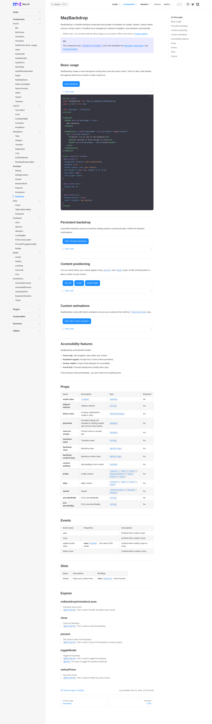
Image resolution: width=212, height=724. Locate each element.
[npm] (197, 4)
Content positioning (179, 30)
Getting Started (141, 34)
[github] (188, 4)
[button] (27, 12)
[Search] (59, 4)
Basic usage (176, 22)
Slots (173, 52)
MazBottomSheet (70, 49)
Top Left (68, 283)
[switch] (179, 4)
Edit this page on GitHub (72, 690)
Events (174, 47)
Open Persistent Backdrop (76, 241)
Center (79, 283)
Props (173, 43)
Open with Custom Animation (77, 321)
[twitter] (192, 4)
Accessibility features (180, 39)
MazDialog (128, 46)
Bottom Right (92, 283)
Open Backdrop (71, 84)
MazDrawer (139, 46)
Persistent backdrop (179, 26)
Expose (174, 56)
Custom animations (179, 34)
